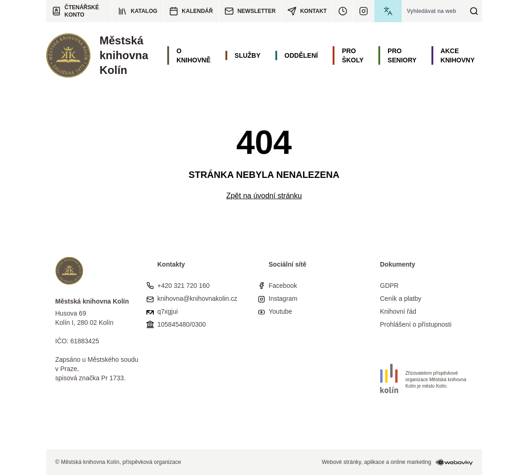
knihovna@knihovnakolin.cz (197, 298)
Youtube (280, 311)
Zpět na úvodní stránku (264, 196)
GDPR (389, 285)
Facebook (283, 285)
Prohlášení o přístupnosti (416, 324)
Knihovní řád (398, 311)
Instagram (283, 298)
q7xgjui (168, 311)
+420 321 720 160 (184, 285)
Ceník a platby (401, 298)
